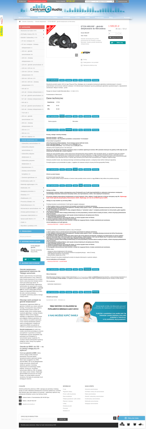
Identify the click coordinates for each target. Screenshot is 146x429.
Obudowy (25, 194)
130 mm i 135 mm (28, 68)
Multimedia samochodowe (91, 401)
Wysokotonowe (27, 167)
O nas (77, 17)
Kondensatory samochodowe (92, 398)
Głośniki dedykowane (29, 140)
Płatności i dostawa (68, 401)
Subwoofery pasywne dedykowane (28, 162)
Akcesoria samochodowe (91, 389)
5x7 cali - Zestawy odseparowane (32, 99)
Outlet (87, 17)
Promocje (66, 17)
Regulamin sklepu (67, 391)
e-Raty (64, 403)
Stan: (82, 35)
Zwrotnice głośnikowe (29, 177)
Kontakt (127, 17)
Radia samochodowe (90, 394)
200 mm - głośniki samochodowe (27, 117)
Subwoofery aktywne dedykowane (28, 155)
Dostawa (68, 80)
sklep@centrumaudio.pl (29, 404)
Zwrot (75, 80)
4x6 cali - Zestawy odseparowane (32, 92)
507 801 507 (70, 1)
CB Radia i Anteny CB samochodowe (94, 391)
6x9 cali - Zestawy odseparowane (32, 109)
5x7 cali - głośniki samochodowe (32, 95)
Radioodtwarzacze (28, 205)
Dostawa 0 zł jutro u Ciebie (47, 17)
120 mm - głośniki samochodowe (32, 64)
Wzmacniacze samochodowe (31, 208)
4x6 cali (25, 88)
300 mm (26, 133)
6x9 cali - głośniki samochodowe (32, 106)
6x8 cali (25, 102)
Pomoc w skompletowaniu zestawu (37, 1)
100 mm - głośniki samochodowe (27, 52)
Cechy (62, 80)
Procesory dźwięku (28, 201)
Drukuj (85, 59)
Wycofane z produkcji (29, 225)
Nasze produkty (24, 17)
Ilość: (109, 30)
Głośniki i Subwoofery (29, 37)
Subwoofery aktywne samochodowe (28, 148)
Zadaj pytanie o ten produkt (90, 62)
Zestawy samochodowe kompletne (29, 172)
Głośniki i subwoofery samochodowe (94, 396)
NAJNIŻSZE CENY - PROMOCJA (55, 300)
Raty (80, 80)
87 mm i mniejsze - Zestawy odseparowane (30, 46)
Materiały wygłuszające (29, 184)
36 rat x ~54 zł (121, 29)
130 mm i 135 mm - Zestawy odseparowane (30, 73)
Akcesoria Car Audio (28, 30)
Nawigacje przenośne (28, 191)
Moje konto (22, 1)
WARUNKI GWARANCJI (54, 284)
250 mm (26, 129)
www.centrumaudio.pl (82, 277)
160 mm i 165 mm (28, 78)
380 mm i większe (28, 136)
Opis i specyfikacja (52, 80)
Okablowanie (26, 198)
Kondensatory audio (28, 181)
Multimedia (25, 188)
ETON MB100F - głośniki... (36, 246)
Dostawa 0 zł (66, 410)
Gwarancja (87, 80)
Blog (111, 17)
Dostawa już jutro (67, 406)
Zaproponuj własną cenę (90, 65)
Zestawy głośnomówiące (29, 212)
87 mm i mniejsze (28, 41)
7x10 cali (25, 112)
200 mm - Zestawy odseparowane (27, 124)
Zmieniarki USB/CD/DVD (29, 215)
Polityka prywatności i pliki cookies (71, 398)
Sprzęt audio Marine (28, 219)
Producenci (99, 17)
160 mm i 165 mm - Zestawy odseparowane (30, 83)
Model (82, 33)
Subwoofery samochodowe (31, 143)
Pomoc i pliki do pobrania (69, 394)
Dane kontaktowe (67, 396)
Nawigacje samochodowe (91, 403)
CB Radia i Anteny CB (29, 34)
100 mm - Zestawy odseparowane (27, 59)
